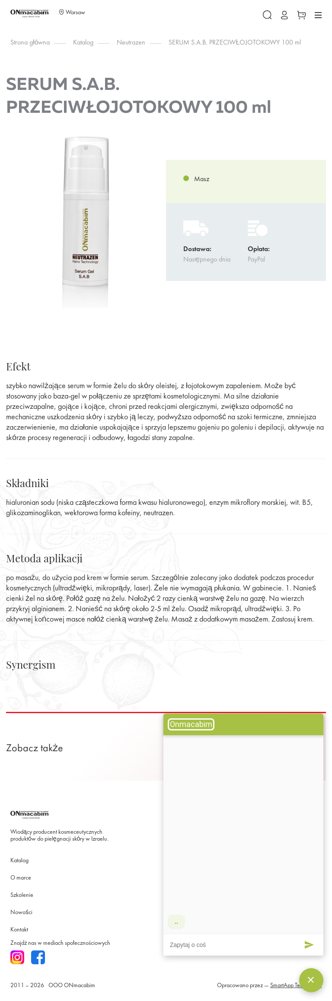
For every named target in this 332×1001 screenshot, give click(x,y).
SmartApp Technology (296, 985)
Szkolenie (21, 895)
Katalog (83, 42)
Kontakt (19, 930)
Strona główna (30, 42)
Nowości (21, 912)
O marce (20, 878)
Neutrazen (131, 42)
